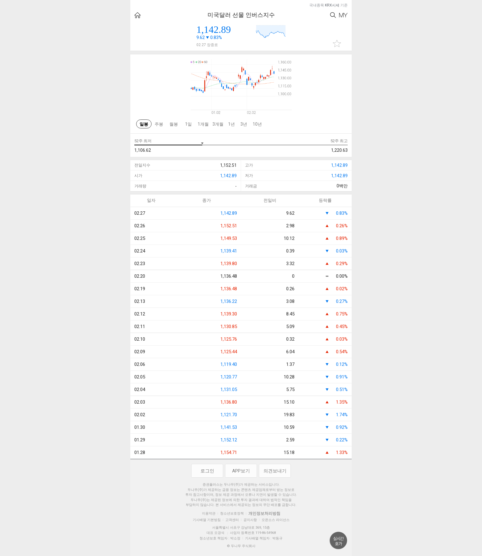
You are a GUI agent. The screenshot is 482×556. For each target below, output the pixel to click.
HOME (137, 15)
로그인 (207, 471)
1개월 (203, 124)
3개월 (217, 124)
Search (333, 15)
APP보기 (241, 471)
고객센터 (232, 520)
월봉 (173, 124)
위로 (338, 540)
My (343, 15)
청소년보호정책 (232, 513)
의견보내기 (274, 471)
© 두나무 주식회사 (241, 546)
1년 (231, 124)
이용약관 (208, 513)
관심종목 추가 (337, 43)
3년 (243, 124)
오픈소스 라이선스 (276, 520)
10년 (257, 124)
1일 (188, 124)
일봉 (144, 124)
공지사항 (250, 520)
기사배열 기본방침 (207, 520)
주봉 (159, 124)
